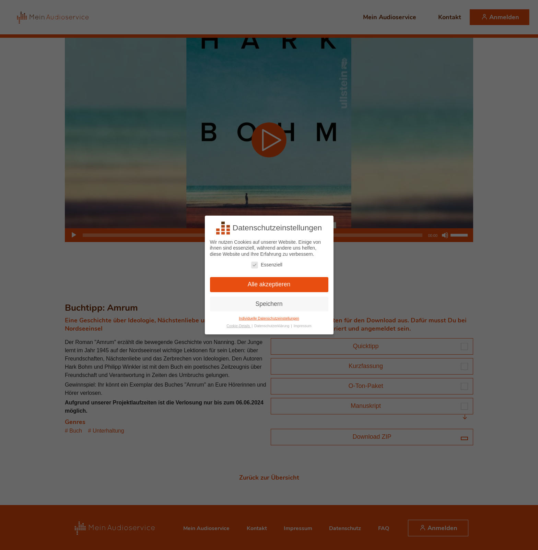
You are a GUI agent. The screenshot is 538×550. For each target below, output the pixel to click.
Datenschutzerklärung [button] (272, 325)
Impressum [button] (303, 325)
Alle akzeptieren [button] (269, 283)
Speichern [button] (269, 302)
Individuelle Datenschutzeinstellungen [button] (269, 317)
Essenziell (266, 264)
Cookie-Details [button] (238, 325)
